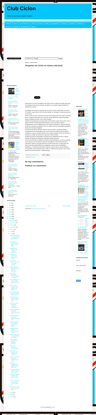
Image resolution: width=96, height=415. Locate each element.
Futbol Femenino (24, 23)
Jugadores (72, 23)
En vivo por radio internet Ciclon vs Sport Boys (12, 183)
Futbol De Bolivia (82, 109)
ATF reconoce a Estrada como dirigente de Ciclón (14, 288)
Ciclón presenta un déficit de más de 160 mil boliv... (14, 371)
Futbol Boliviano (82, 138)
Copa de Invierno (66, 21)
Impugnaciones (55, 23)
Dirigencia (8, 23)
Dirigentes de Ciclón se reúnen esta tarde (15, 388)
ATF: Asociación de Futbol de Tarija (36, 21)
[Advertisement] (48, 43)
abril (11, 394)
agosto (12, 229)
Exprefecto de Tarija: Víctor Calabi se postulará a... (13, 250)
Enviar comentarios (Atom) (38, 208)
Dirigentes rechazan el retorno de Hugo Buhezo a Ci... (15, 376)
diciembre (12, 220)
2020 (10, 203)
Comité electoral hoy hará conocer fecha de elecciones (15, 269)
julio (11, 231)
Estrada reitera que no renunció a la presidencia (14, 336)
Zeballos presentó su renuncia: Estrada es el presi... (14, 324)
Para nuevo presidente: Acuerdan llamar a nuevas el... (14, 275)
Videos (33, 26)
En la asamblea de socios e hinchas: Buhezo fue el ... (15, 293)
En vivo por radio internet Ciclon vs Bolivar (12, 166)
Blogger (53, 407)
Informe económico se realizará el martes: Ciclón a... (14, 382)
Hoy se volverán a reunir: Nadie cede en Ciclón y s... (14, 281)
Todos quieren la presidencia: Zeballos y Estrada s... (14, 341)
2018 (10, 207)
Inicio (49, 206)
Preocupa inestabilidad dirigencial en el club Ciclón (14, 365)
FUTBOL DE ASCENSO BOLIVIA (83, 186)
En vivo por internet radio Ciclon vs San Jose (13, 128)
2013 (10, 218)
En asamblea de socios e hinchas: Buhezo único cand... (15, 299)
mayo (11, 392)
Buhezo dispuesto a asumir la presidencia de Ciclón (15, 359)
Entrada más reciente (31, 206)
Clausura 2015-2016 (54, 21)
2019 (10, 205)
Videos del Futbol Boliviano (82, 242)
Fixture (15, 23)
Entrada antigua (66, 206)
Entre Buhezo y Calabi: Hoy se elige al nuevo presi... (14, 244)
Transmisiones (25, 26)
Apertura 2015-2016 (19, 21)
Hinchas (34, 23)
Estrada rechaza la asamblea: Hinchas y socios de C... (14, 317)
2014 (10, 216)
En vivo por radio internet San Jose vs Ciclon (13, 103)
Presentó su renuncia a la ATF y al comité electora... (15, 262)
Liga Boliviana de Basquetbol (82, 216)
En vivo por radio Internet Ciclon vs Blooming (12, 174)
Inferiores (64, 23)
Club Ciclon (21, 8)
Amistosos (8, 21)
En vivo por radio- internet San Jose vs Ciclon (13, 111)
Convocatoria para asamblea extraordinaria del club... (15, 311)
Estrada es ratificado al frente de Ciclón (14, 347)
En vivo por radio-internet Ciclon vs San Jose (13, 120)
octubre (12, 225)
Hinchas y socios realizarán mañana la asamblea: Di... (14, 305)
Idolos (46, 23)
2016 (10, 212)
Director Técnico (78, 21)
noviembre (13, 222)
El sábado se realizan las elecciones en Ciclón (14, 256)
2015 (10, 214)
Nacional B (9, 26)
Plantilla (16, 26)
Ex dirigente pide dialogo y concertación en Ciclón (14, 330)
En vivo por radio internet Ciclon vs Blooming (12, 192)
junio (11, 233)
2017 (10, 209)
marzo (11, 396)
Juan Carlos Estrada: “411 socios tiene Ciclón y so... (14, 352)
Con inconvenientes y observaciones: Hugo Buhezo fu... (15, 237)
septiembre (13, 227)
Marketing (80, 23)
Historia (41, 23)
